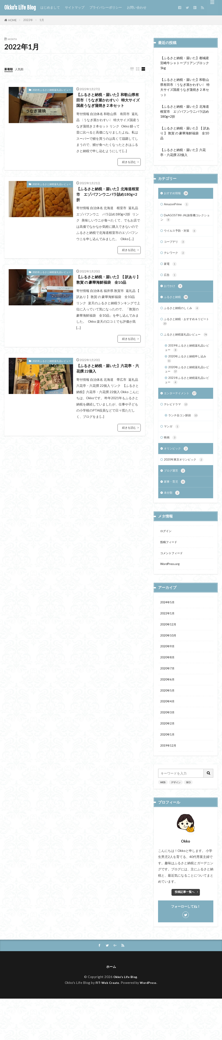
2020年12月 (169, 656)
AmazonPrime (178, 205)
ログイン (166, 559)
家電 (171, 269)
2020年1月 (168, 774)
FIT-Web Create (106, 1024)
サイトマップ (74, 7)
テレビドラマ (177, 426)
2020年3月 (168, 750)
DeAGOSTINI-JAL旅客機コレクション (185, 220)
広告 (171, 281)
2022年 (28, 20)
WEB (163, 822)
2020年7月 (168, 703)
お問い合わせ (136, 7)
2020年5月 (168, 727)
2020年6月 (168, 715)
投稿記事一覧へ (184, 932)
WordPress (150, 1024)
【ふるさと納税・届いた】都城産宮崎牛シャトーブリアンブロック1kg (184, 63)
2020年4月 (168, 739)
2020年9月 (168, 680)
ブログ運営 (175, 497)
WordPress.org (171, 594)
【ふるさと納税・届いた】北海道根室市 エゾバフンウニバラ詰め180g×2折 (106, 206)
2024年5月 (168, 633)
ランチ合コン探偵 (184, 438)
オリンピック (177, 473)
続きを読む (129, 171)
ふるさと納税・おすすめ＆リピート (184, 330)
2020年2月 (168, 762)
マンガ (172, 450)
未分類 (172, 520)
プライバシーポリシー (105, 7)
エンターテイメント (182, 414)
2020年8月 (168, 691)
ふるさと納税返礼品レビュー (184, 347)
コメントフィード (173, 582)
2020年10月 (169, 668)
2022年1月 (168, 645)
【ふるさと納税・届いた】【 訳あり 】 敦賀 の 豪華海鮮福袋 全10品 (108, 297)
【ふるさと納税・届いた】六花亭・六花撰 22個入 (106, 390)
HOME (12, 20)
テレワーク (175, 257)
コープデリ (175, 246)
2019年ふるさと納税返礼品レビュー (187, 364)
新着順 (9, 69)
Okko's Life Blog (20, 7)
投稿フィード (170, 571)
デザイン (176, 822)
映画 (171, 461)
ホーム (111, 1007)
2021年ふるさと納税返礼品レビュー (51, 90)
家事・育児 (175, 508)
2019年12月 (169, 785)
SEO (188, 822)
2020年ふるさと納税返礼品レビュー (187, 388)
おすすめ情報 (177, 194)
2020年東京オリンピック (186, 485)
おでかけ (174, 292)
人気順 (21, 69)
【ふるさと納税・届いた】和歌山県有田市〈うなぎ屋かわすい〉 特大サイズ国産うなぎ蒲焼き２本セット (107, 105)
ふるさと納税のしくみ (184, 316)
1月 (41, 20)
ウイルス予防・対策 (182, 234)
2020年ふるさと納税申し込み (187, 376)
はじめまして (50, 7)
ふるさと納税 (177, 304)
